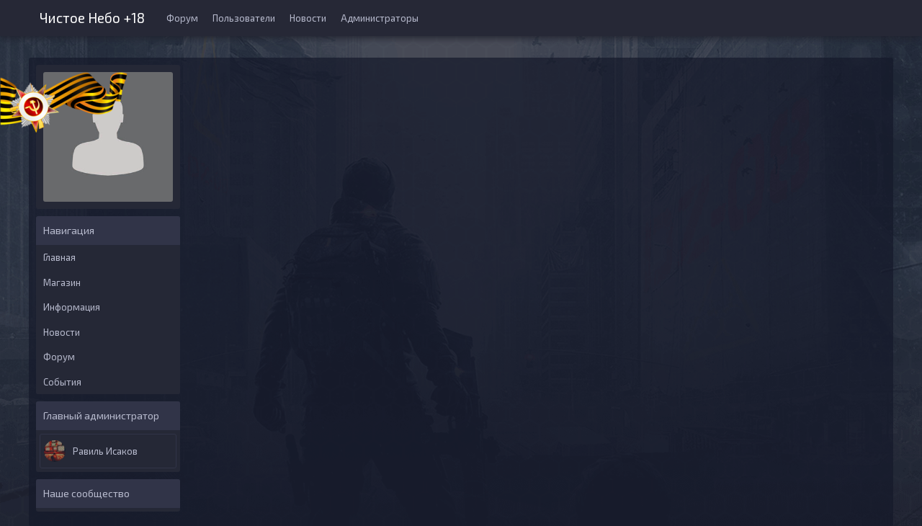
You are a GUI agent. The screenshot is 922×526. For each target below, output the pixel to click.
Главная (59, 257)
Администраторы (380, 18)
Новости (308, 18)
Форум (182, 18)
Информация (71, 307)
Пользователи (243, 18)
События (62, 382)
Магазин (62, 282)
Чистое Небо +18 (92, 16)
